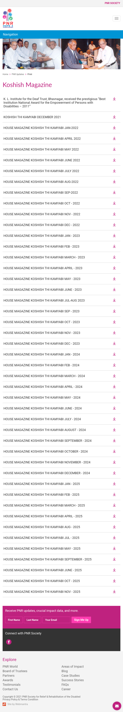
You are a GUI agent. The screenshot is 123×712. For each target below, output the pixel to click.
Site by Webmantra (17, 704)
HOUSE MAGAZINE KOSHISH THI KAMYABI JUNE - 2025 (42, 570)
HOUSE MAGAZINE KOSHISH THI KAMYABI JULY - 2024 (42, 419)
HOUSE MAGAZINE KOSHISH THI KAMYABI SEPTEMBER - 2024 (47, 440)
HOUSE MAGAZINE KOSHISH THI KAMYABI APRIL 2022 (42, 138)
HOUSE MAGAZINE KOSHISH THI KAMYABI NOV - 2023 (41, 333)
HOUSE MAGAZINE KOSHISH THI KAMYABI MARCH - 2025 (44, 505)
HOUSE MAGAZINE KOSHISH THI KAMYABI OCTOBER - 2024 (45, 451)
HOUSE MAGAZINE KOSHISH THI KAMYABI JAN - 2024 (41, 354)
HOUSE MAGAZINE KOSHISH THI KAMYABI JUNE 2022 (41, 160)
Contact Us (10, 689)
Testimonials (12, 684)
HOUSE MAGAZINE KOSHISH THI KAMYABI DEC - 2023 (41, 343)
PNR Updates (18, 74)
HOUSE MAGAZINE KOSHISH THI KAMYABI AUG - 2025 (41, 527)
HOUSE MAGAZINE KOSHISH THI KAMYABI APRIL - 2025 (42, 516)
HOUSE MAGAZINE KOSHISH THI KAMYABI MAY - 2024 (41, 397)
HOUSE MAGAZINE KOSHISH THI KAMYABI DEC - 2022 (41, 225)
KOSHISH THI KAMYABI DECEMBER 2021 (32, 117)
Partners (8, 675)
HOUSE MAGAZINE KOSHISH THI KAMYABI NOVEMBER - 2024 (46, 462)
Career (66, 689)
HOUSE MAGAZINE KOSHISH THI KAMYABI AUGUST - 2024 (44, 430)
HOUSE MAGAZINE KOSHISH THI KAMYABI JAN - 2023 (41, 236)
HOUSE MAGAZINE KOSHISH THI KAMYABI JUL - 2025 (41, 538)
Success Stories (73, 680)
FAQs (65, 684)
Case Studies (71, 675)
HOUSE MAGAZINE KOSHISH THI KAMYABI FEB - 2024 (41, 365)
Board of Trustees (15, 671)
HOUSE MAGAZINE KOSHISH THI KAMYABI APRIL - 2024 (42, 387)
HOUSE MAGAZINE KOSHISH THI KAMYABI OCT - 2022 (41, 203)
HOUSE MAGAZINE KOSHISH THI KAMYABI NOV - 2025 (41, 592)
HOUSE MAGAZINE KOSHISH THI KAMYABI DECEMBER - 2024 (46, 473)
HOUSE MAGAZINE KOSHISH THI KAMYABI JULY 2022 (41, 171)
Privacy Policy (10, 699)
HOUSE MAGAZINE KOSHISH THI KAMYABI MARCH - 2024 (44, 376)
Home (5, 74)
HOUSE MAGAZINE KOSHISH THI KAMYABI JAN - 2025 (41, 484)
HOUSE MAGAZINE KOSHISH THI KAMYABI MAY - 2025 (41, 548)
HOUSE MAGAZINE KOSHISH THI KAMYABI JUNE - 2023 (42, 289)
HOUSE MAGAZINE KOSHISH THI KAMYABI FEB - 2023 (41, 246)
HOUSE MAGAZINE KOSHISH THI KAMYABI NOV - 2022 (41, 214)
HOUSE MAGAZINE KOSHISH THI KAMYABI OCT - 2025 (41, 581)
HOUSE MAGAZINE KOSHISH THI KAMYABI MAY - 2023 (41, 279)
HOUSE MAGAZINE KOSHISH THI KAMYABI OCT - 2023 (41, 322)
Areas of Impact (73, 666)
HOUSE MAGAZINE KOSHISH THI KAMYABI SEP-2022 (40, 192)
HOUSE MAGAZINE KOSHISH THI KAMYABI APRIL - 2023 (42, 268)
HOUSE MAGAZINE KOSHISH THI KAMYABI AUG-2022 (40, 182)
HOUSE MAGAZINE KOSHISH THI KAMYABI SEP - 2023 (41, 311)
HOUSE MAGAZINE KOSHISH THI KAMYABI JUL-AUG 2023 (44, 300)
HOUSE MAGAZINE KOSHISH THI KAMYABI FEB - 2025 (41, 494)
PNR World (10, 666)
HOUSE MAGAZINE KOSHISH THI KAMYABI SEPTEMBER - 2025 (47, 559)
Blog (65, 671)
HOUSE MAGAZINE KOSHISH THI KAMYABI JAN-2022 (40, 128)
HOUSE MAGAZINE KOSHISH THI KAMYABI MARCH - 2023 (44, 257)
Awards (8, 680)
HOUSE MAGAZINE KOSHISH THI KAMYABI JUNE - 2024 (42, 408)
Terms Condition (29, 699)
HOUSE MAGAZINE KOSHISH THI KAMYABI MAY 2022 (41, 149)
